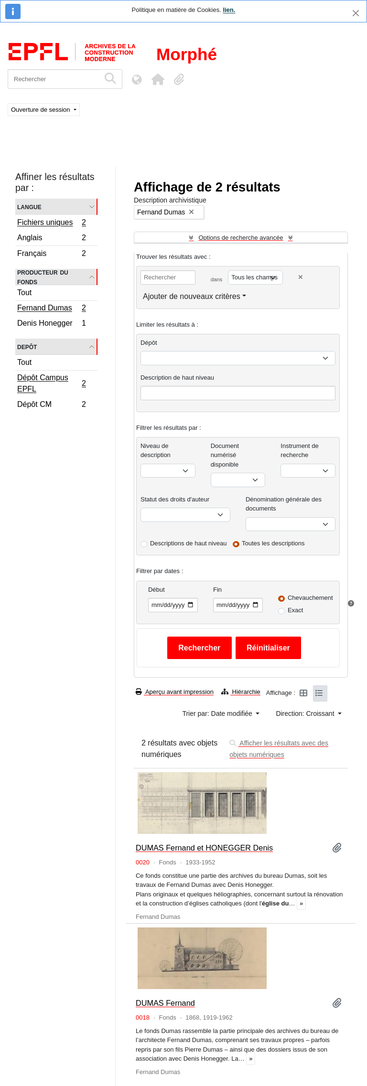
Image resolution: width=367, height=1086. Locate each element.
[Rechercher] (54, 79)
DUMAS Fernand (165, 1003)
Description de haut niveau (177, 377)
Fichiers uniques (51, 223)
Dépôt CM (51, 405)
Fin (217, 589)
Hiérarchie (240, 691)
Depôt (27, 346)
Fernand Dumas (51, 309)
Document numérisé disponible (225, 455)
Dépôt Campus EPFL (51, 383)
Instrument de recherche (300, 450)
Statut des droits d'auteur (174, 499)
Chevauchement (310, 597)
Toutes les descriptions (273, 543)
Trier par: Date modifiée (218, 713)
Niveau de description (155, 450)
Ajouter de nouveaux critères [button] (191, 296)
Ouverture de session (41, 109)
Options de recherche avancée (240, 237)
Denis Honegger (51, 324)
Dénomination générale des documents (284, 504)
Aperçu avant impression (175, 691)
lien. (229, 9)
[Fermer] (356, 13)
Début (156, 589)
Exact (295, 610)
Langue (29, 206)
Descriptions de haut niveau (188, 543)
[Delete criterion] (300, 277)
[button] (157, 79)
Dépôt (148, 342)
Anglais (51, 239)
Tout (24, 292)
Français (51, 254)
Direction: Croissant (306, 713)
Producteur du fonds (42, 277)
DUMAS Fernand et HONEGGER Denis (204, 847)
